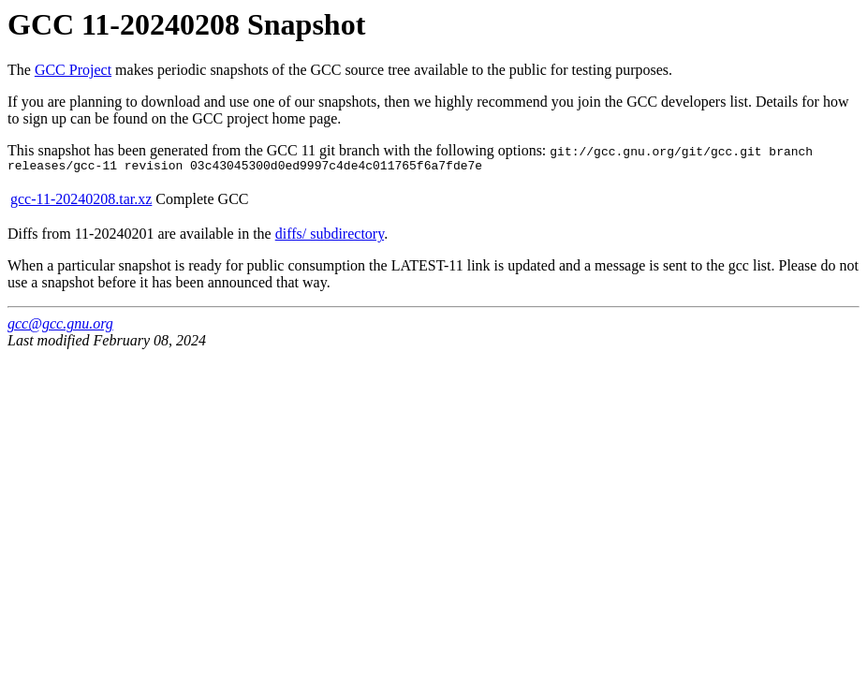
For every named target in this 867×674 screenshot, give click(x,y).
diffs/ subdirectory (329, 236)
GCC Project (73, 70)
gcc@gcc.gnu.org (60, 326)
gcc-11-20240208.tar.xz (81, 202)
